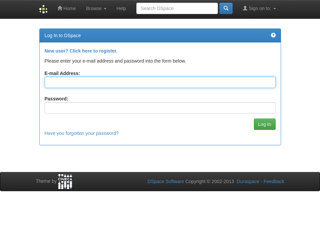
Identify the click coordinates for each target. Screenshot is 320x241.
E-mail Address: (62, 73)
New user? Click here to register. (81, 51)
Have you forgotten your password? (82, 133)
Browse (96, 8)
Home (66, 8)
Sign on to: (259, 8)
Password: (56, 98)
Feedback (274, 181)
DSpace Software (165, 181)
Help (121, 8)
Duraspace (248, 181)
